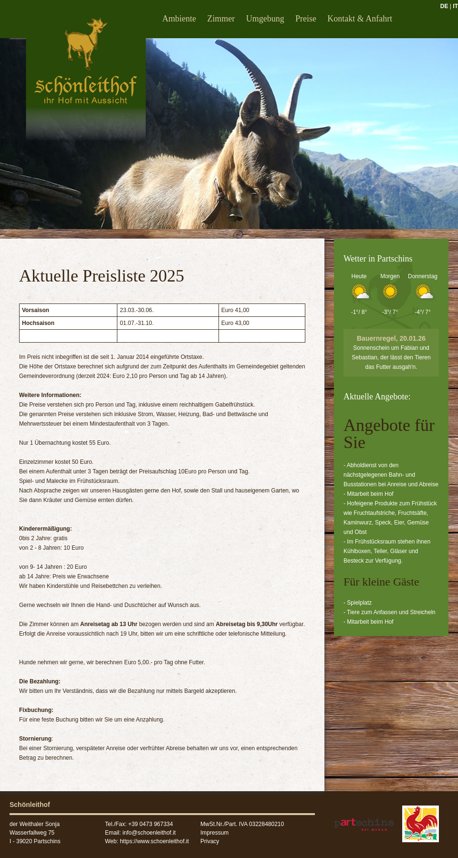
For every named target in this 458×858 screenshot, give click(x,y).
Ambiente (179, 18)
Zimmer (221, 18)
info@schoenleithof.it (149, 832)
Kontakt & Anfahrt (359, 18)
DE (444, 6)
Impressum (214, 832)
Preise (305, 18)
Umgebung (265, 18)
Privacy (209, 841)
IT (455, 6)
